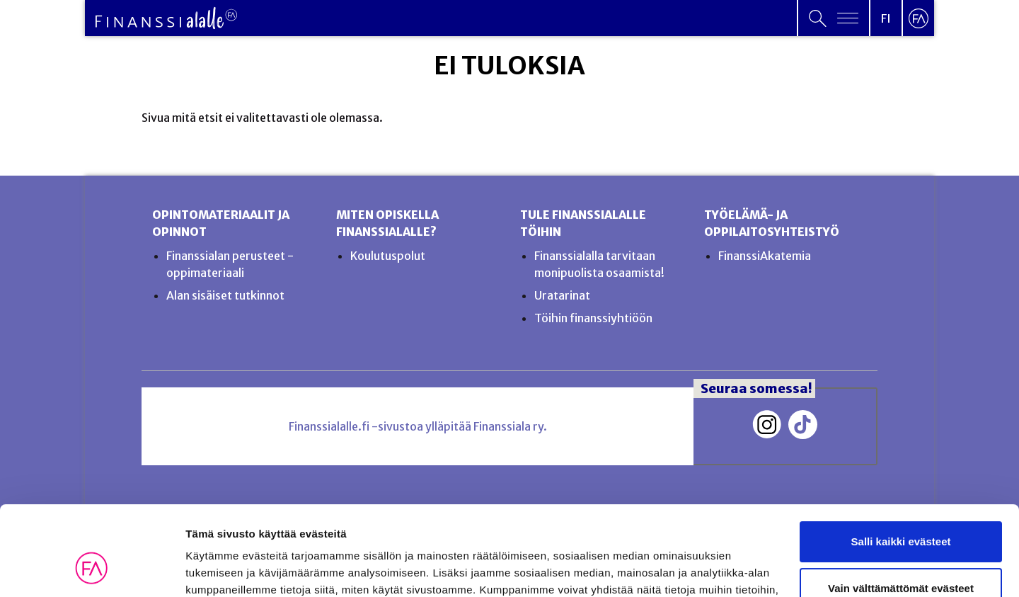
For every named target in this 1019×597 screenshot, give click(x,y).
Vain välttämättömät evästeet (901, 511)
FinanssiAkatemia (764, 256)
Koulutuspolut (387, 256)
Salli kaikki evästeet (901, 465)
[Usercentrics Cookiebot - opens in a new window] (92, 569)
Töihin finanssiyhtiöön (593, 318)
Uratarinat (562, 295)
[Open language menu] (886, 18)
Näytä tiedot (216, 569)
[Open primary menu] (833, 18)
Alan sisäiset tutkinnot (225, 295)
